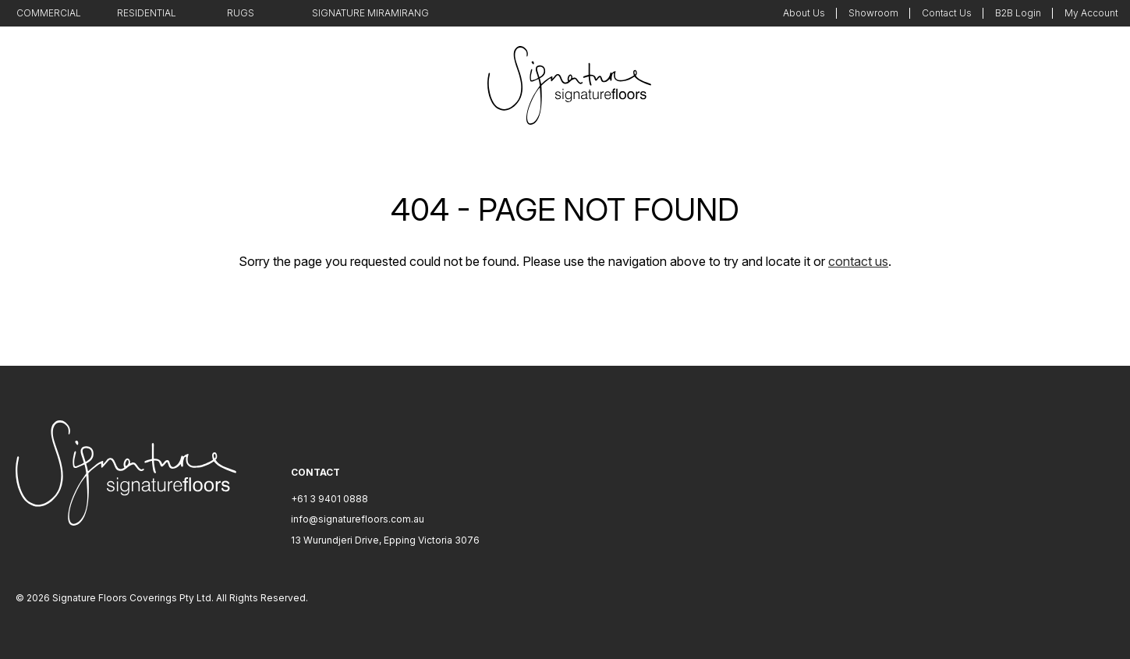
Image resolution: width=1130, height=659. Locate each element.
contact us (858, 261)
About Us (804, 13)
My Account (1091, 13)
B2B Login (1018, 13)
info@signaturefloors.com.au (357, 519)
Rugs (240, 13)
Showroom (873, 13)
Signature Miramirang (370, 13)
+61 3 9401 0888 (329, 499)
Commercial (48, 13)
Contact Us (947, 13)
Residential (146, 13)
